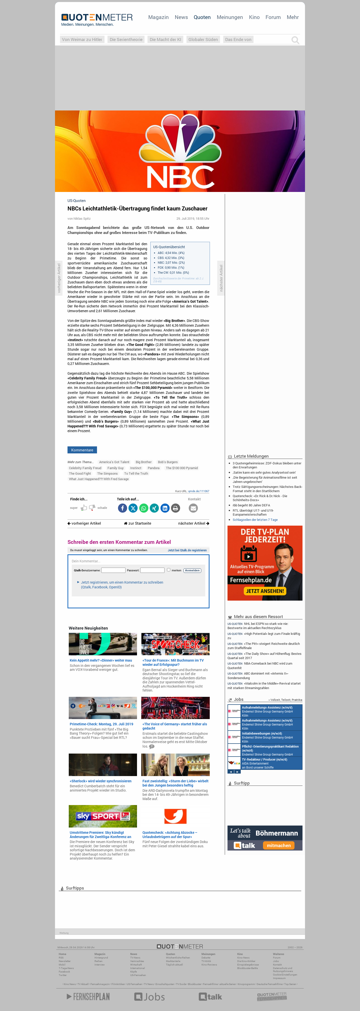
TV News (149, 984)
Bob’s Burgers (168, 462)
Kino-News (243, 957)
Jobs (276, 961)
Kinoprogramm (246, 984)
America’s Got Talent (114, 462)
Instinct (136, 468)
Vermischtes (137, 961)
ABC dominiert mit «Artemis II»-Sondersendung (258, 675)
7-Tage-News (66, 968)
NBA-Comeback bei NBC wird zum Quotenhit (260, 665)
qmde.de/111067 (198, 491)
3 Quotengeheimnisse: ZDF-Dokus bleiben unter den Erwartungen (267, 465)
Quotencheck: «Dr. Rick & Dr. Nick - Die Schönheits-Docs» (260, 498)
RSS (61, 957)
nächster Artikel (193, 523)
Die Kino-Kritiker (246, 961)
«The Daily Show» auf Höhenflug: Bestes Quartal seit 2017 (265, 656)
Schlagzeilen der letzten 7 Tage (255, 519)
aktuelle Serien (228, 984)
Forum (273, 16)
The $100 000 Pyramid (182, 468)
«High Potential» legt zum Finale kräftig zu (264, 636)
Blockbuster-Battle (247, 968)
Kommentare (82, 449)
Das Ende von (238, 39)
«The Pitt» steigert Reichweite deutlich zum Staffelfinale (264, 646)
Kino (254, 16)
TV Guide (181, 984)
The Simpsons (107, 473)
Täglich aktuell (174, 964)
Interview (99, 964)
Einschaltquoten (165, 984)
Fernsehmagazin (100, 984)
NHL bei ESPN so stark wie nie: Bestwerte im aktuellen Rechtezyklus (258, 625)
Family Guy (116, 468)
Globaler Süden (203, 39)
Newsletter (64, 961)
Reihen (98, 961)
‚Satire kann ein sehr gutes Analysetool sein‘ (264, 472)
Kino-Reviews (209, 964)
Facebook (64, 971)
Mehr (293, 16)
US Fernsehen (134, 984)
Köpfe (133, 971)
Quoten (202, 16)
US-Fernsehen (138, 975)
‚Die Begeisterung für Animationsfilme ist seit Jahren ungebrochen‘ (265, 479)
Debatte (206, 957)
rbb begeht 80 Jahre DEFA (251, 505)
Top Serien (290, 984)
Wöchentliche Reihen (178, 957)
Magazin (158, 16)
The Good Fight (80, 473)
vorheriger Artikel (84, 523)
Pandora (154, 468)
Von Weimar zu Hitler (82, 39)
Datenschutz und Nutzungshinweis (283, 970)
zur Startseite (137, 523)
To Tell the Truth (136, 473)
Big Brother (144, 462)
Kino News (70, 984)
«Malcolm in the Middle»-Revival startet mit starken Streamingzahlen (264, 685)
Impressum (279, 978)
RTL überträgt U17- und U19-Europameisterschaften (253, 512)
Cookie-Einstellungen (285, 974)
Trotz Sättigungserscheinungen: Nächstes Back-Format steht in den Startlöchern (267, 488)
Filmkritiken (118, 984)
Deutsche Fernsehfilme (269, 984)
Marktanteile (173, 961)
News (181, 16)
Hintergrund (101, 957)
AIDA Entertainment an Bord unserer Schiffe (257, 763)
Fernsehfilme (210, 984)
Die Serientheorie (126, 39)
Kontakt (277, 964)
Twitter (62, 975)
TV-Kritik (206, 961)
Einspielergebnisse (248, 964)
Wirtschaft (136, 964)
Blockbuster (194, 984)
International (137, 968)
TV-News (135, 957)
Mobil (62, 964)
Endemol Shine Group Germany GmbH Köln (260, 711)
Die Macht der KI (165, 39)
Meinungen (230, 16)
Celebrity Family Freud (85, 468)
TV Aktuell (83, 984)
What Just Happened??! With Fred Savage (99, 479)
